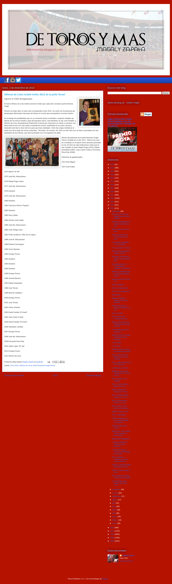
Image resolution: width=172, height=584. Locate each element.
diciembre (116, 211)
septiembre (116, 496)
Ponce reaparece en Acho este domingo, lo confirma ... (120, 420)
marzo (115, 516)
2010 (112, 534)
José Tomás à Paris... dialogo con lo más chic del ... (120, 357)
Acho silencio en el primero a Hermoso (120, 407)
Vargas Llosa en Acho (120, 411)
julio (114, 503)
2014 (112, 205)
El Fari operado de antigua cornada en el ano (121, 308)
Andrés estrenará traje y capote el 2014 (121, 252)
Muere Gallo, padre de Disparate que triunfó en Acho (121, 324)
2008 (112, 541)
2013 (112, 208)
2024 (112, 171)
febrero (115, 520)
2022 (112, 178)
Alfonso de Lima (25, 365)
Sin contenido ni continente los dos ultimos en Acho (120, 459)
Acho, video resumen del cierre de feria (121, 363)
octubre (115, 493)
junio (114, 506)
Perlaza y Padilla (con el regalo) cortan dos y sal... (121, 224)
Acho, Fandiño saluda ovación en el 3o (120, 396)
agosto (115, 500)
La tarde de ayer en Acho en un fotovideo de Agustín (121, 452)
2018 (112, 191)
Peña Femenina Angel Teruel (44, 365)
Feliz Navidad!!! (118, 285)
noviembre (116, 489)
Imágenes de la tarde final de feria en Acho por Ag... (121, 373)
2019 (112, 188)
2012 (112, 528)
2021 (112, 181)
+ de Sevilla (116, 343)
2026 (112, 164)
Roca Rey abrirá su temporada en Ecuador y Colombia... (121, 266)
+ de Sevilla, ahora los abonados (120, 331)
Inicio (55, 375)
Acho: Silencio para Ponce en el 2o (119, 402)
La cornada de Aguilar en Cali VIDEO (120, 243)
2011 (112, 531)
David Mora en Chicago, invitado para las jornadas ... (121, 337)
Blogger (105, 579)
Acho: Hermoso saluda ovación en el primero (121, 477)
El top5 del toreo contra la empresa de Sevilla (121, 350)
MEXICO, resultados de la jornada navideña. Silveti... (121, 274)
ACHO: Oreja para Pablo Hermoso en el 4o (121, 466)
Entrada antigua (93, 375)
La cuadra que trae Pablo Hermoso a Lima (119, 483)
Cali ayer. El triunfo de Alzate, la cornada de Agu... (121, 259)
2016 (112, 198)
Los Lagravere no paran (121, 248)
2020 (112, 185)
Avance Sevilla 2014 (120, 288)
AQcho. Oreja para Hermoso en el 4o (120, 391)
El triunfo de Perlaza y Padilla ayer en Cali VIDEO (120, 216)
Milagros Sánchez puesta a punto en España (120, 300)
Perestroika (116, 295)
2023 (112, 175)
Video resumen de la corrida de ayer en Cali (120, 237)
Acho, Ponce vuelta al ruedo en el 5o (120, 385)
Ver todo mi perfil (126, 561)
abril (114, 513)
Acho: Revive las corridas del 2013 (119, 318)
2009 (112, 538)
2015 (112, 202)
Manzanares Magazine (120, 439)
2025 (112, 168)
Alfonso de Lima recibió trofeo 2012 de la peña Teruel (121, 433)
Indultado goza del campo (119, 427)
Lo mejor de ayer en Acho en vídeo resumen (119, 444)
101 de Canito (117, 313)
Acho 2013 (14, 365)
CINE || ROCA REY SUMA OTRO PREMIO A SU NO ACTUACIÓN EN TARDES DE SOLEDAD (121, 122)
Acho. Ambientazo (119, 415)
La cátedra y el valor (119, 368)
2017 (112, 195)
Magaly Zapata (128, 555)
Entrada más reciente (14, 375)
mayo (114, 510)
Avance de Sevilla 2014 (121, 291)
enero (114, 523)
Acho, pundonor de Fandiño (119, 380)
